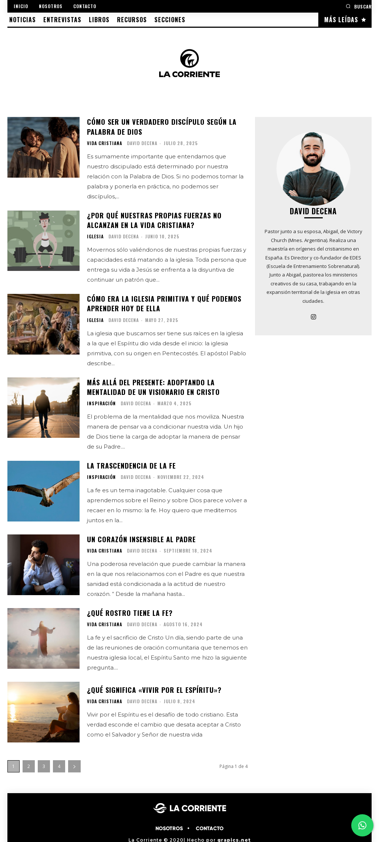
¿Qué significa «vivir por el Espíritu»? (154, 685)
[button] (359, 6)
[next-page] (74, 762)
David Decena (142, 142)
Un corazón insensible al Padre (141, 535)
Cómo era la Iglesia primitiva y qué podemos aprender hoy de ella (164, 301)
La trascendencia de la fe (131, 462)
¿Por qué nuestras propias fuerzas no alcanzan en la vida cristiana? (154, 218)
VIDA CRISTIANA (104, 142)
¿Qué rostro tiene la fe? (130, 609)
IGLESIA (95, 235)
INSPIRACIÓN (101, 400)
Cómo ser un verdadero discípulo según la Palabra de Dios (161, 126)
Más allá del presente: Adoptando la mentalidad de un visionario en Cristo (152, 384)
